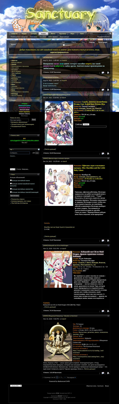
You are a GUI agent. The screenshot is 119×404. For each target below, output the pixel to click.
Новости (14, 34)
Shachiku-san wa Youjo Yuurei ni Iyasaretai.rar (59, 227)
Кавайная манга (16, 77)
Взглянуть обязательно (19, 122)
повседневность (92, 177)
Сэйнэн (88, 262)
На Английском (16, 82)
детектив (91, 332)
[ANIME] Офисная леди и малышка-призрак (56, 158)
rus (93, 108)
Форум (24, 34)
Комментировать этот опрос (21, 201)
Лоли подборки (64, 36)
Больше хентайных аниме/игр (22, 189)
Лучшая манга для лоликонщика (22, 124)
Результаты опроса (17, 199)
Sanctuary (100, 386)
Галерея (34, 34)
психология (104, 332)
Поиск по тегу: (15, 118)
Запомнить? (67, 45)
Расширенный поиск (103, 36)
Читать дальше (50, 149)
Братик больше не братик (50, 77)
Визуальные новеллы (17, 88)
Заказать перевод (16, 95)
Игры (72, 34)
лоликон (81, 262)
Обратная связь (91, 386)
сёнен (81, 334)
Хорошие (14, 81)
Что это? (24, 143)
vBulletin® (60, 396)
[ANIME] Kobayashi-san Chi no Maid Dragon (55, 245)
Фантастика (83, 332)
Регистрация (102, 42)
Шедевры (14, 86)
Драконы (76, 265)
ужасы (96, 332)
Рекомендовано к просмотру (19, 36)
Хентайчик (43, 36)
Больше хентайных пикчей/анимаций (25, 192)
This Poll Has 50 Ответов (19, 203)
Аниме (43, 34)
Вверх (107, 386)
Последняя (71, 377)
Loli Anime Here (47, 57)
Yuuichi (64, 60)
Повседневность (87, 265)
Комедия (95, 262)
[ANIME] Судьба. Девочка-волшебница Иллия (56, 94)
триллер (76, 334)
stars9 (64, 98)
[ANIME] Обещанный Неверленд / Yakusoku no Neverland (60, 316)
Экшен (88, 108)
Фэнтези (98, 108)
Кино (82, 34)
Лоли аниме (33, 36)
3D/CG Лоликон (53, 36)
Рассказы (62, 34)
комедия (82, 108)
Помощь (92, 42)
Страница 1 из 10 (49, 377)
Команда (14, 94)
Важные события (16, 62)
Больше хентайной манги (21, 181)
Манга (53, 34)
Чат (11, 149)
